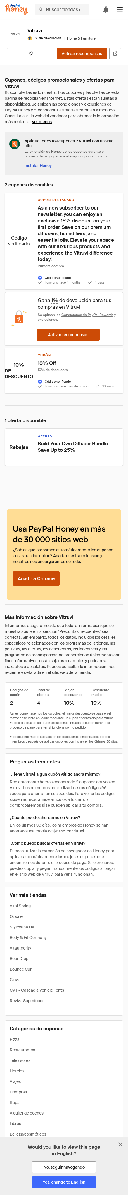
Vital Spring (20, 906)
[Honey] (16, 9)
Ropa (15, 1102)
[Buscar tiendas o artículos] (62, 9)
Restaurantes (22, 1050)
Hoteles (17, 1071)
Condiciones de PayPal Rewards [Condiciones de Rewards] (87, 315)
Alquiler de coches (27, 1113)
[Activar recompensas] (82, 53)
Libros (15, 1123)
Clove (15, 979)
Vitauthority (20, 948)
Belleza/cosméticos (28, 1134)
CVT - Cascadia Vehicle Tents (37, 990)
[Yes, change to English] (64, 1182)
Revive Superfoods (27, 1000)
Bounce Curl (21, 969)
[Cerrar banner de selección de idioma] (120, 1144)
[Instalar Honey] (38, 165)
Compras (18, 1092)
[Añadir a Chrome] (36, 578)
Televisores (20, 1060)
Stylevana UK (22, 927)
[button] (119, 9)
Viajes (15, 1081)
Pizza (15, 1039)
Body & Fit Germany (28, 937)
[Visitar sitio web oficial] (115, 53)
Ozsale (16, 916)
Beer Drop (19, 958)
